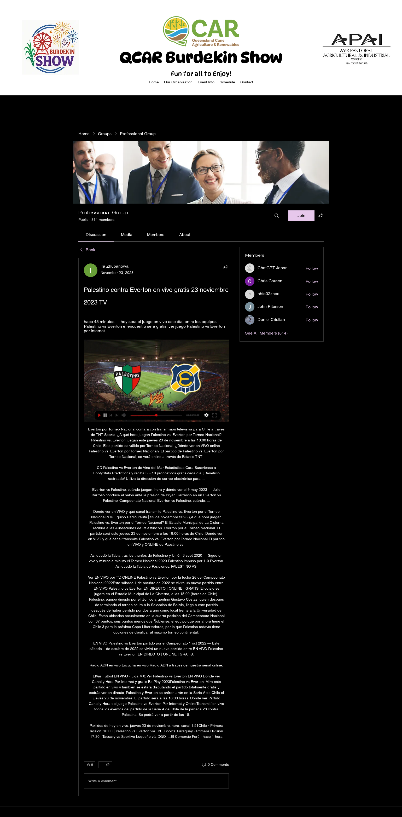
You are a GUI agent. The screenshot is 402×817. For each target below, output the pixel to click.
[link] (96, 234)
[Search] (276, 215)
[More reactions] (105, 764)
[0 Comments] (215, 764)
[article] (156, 527)
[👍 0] (89, 764)
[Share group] (321, 215)
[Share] (226, 266)
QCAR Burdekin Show (201, 57)
